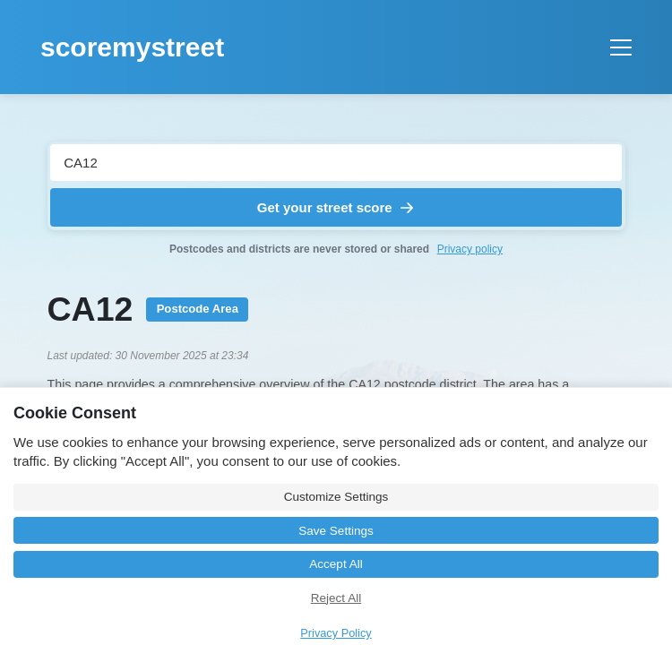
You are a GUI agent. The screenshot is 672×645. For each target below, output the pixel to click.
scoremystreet (132, 47)
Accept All (335, 564)
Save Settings (335, 531)
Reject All (336, 598)
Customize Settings (336, 496)
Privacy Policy (335, 633)
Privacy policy (470, 249)
